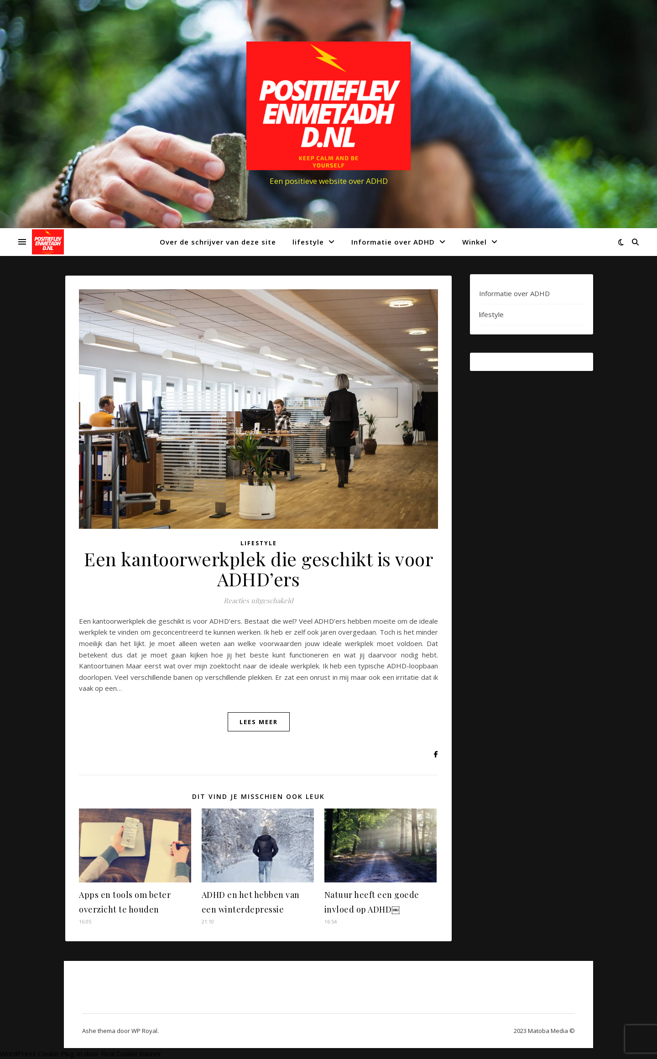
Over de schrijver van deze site (218, 241)
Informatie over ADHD (393, 241)
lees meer (259, 722)
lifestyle (308, 241)
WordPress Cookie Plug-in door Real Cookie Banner (81, 1053)
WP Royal (144, 1031)
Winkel (474, 241)
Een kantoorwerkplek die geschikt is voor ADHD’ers (258, 569)
